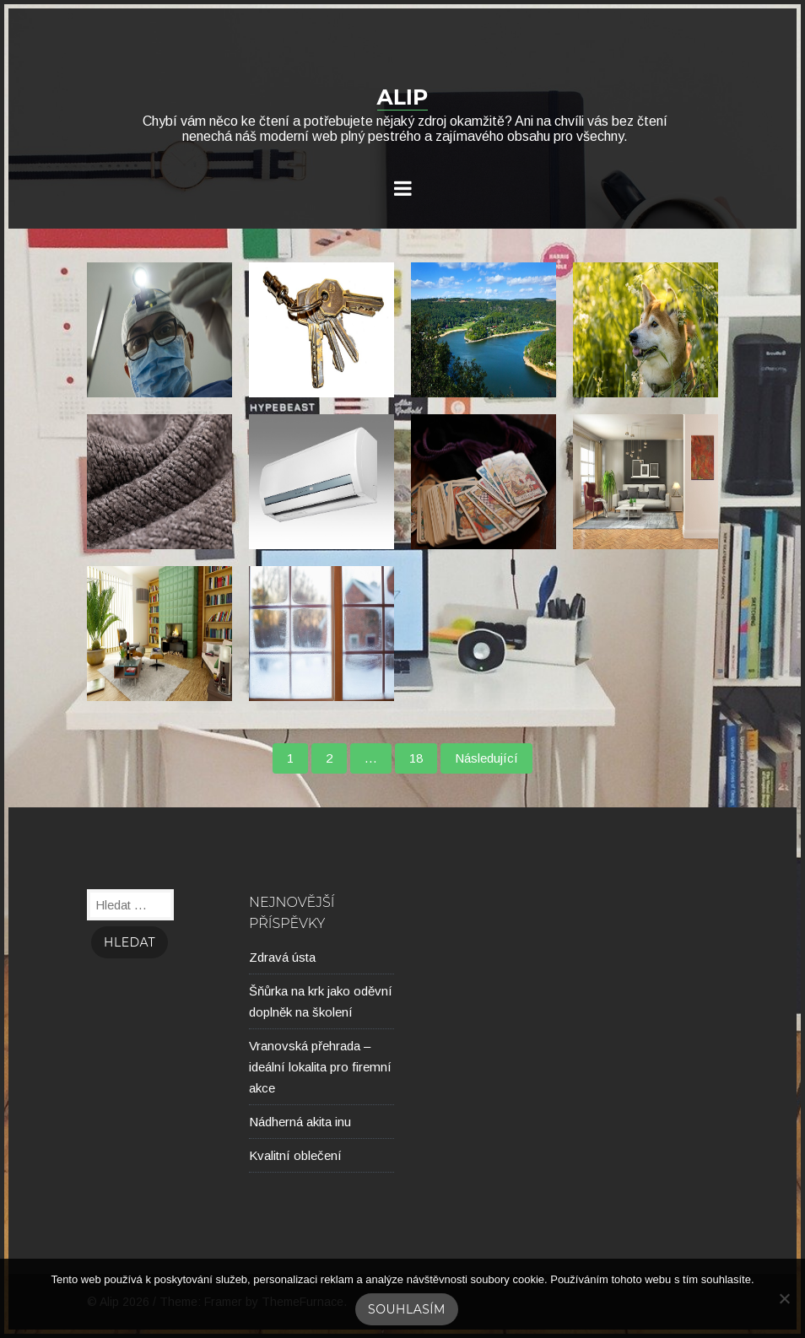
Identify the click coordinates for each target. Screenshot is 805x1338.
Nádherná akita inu (300, 1121)
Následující (486, 758)
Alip (403, 97)
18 (416, 758)
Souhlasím (407, 1309)
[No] (783, 1298)
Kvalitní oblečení (295, 1155)
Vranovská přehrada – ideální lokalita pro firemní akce (320, 1067)
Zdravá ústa (282, 957)
